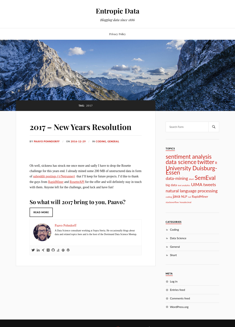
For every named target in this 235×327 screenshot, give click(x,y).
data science (181, 162)
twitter (205, 162)
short (191, 179)
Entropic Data (117, 10)
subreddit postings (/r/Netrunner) (54, 176)
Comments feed (180, 298)
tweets (209, 184)
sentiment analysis (188, 156)
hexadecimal (185, 202)
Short (173, 255)
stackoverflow (172, 202)
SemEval (205, 178)
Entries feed (177, 289)
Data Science (178, 238)
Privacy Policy (117, 34)
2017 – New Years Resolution (80, 126)
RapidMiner (55, 182)
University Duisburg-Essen (191, 170)
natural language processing (192, 191)
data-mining (177, 178)
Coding (101, 141)
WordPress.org (179, 306)
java (176, 196)
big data (171, 185)
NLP (184, 196)
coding (169, 197)
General (113, 141)
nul (189, 197)
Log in (173, 281)
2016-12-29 (78, 141)
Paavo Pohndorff (47, 141)
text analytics (184, 185)
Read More (41, 212)
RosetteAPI (77, 182)
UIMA (196, 184)
